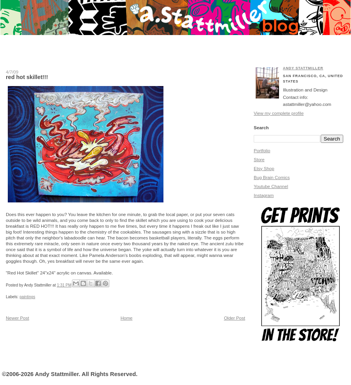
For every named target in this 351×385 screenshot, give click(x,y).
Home (127, 318)
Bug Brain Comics (272, 177)
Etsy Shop (264, 168)
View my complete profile (279, 113)
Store (259, 159)
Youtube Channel (271, 186)
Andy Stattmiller (303, 68)
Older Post (234, 318)
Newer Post (17, 318)
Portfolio (262, 150)
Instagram (264, 195)
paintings (27, 297)
